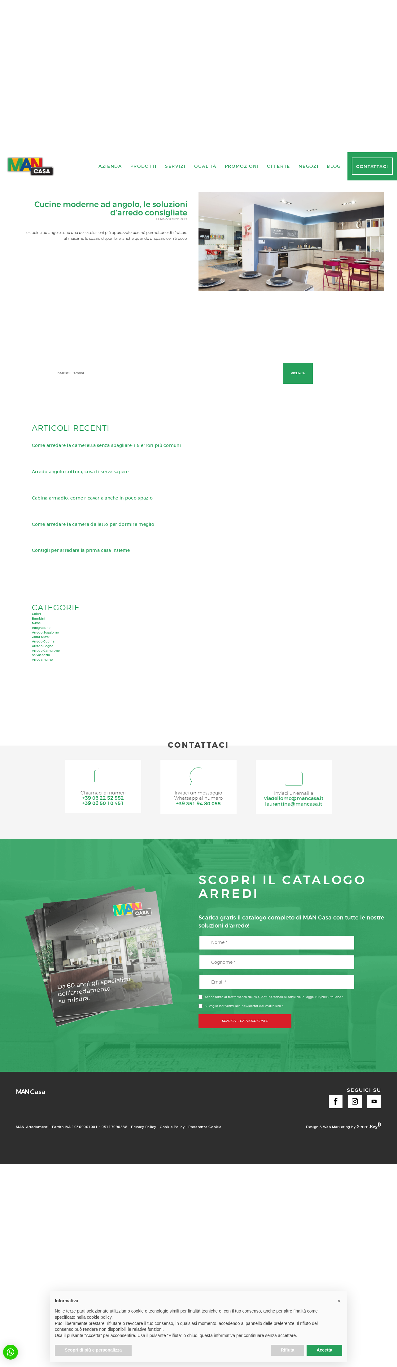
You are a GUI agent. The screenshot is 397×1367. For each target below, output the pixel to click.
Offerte (278, 939)
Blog (334, 939)
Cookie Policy (172, 1253)
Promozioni (242, 939)
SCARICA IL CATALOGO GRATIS (245, 1147)
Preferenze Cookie (204, 1253)
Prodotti (143, 939)
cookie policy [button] (99, 1317)
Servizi (175, 939)
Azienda (110, 939)
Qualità (205, 939)
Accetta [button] (324, 1350)
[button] (10, 1352)
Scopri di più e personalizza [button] (93, 1350)
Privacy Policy (143, 1253)
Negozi (308, 939)
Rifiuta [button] (287, 1350)
